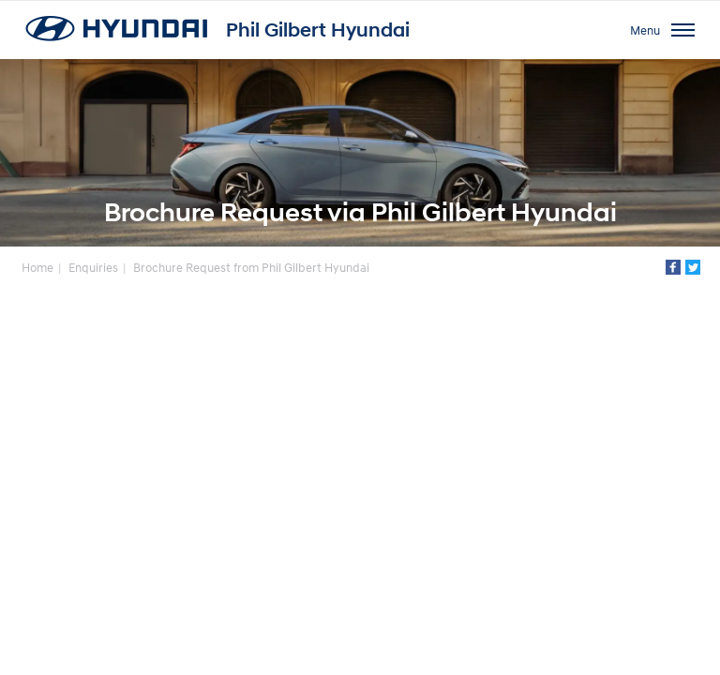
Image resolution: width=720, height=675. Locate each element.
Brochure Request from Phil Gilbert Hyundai (251, 267)
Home (37, 267)
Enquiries (93, 267)
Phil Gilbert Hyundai (318, 30)
